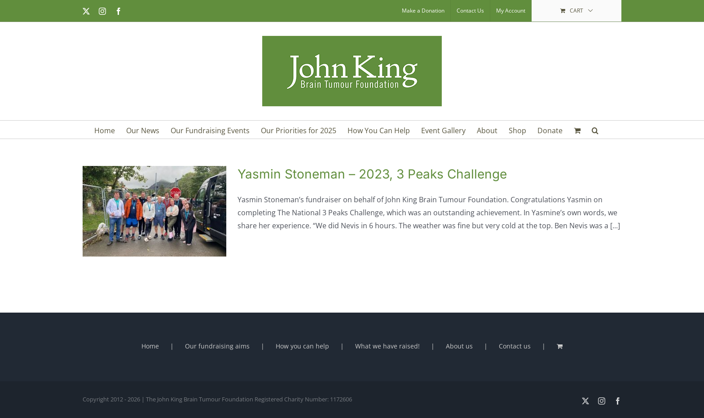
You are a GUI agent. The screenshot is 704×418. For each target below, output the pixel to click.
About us (459, 346)
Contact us (515, 346)
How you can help (302, 346)
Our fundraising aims (217, 346)
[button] (595, 130)
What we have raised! (387, 346)
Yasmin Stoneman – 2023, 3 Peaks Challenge (372, 174)
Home (150, 346)
